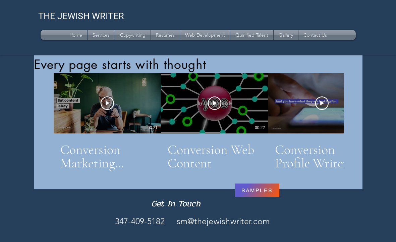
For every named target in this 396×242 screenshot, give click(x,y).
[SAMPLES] (257, 190)
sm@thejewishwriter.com (223, 221)
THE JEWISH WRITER (81, 16)
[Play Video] (107, 103)
